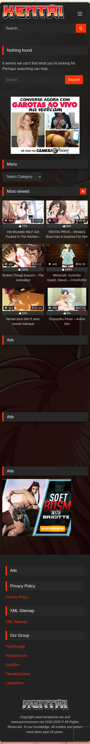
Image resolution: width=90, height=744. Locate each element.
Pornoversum (16, 656)
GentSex (12, 665)
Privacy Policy (16, 597)
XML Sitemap (16, 622)
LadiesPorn (14, 683)
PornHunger (15, 646)
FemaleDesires (17, 674)
